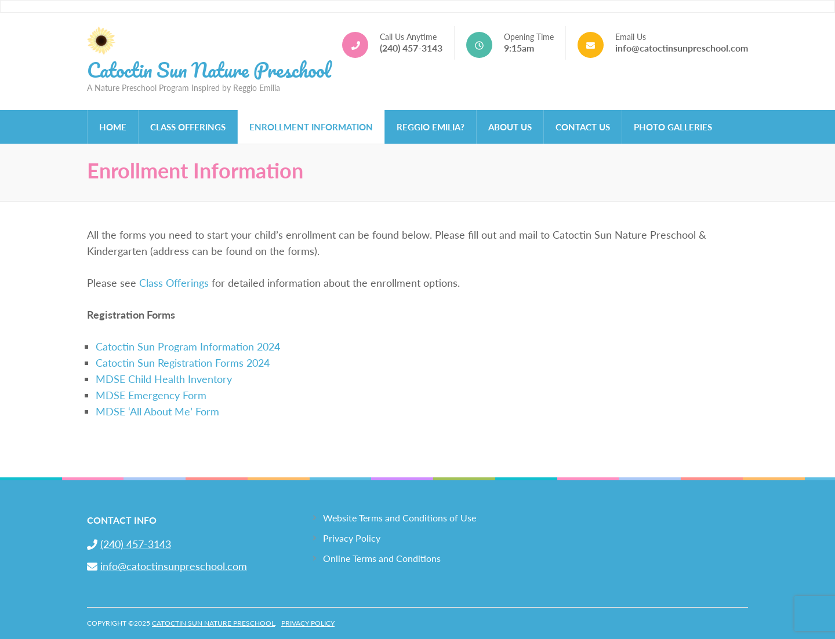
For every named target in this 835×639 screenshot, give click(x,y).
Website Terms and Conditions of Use (399, 517)
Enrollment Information (311, 127)
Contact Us (583, 127)
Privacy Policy (351, 537)
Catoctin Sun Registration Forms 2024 (183, 362)
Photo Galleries (673, 127)
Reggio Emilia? (430, 127)
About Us (510, 127)
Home (112, 127)
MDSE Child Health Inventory (164, 379)
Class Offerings (188, 127)
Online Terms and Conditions (382, 558)
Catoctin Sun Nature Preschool (209, 69)
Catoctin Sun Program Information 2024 (188, 346)
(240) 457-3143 (411, 47)
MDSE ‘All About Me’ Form (157, 411)
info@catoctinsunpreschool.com (681, 47)
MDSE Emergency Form (151, 395)
